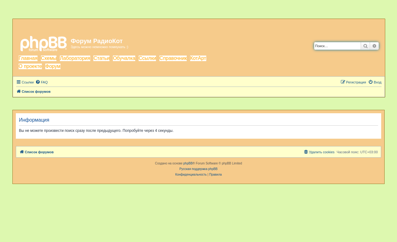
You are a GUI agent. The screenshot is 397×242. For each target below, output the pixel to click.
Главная (28, 58)
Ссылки (147, 58)
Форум (52, 66)
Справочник (173, 58)
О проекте (30, 66)
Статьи (101, 58)
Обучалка (124, 58)
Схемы (49, 58)
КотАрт (198, 58)
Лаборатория (75, 58)
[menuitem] (41, 82)
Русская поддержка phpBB (198, 169)
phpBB (188, 163)
